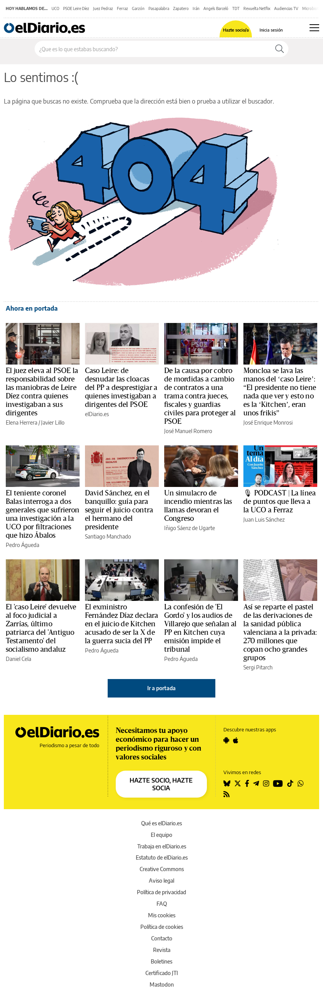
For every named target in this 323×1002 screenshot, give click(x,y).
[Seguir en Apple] (235, 740)
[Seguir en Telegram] (256, 783)
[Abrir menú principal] (314, 27)
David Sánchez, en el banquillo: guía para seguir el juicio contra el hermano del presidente (119, 510)
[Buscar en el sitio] (153, 49)
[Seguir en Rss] (226, 794)
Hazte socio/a (236, 30)
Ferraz (122, 8)
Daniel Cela (18, 659)
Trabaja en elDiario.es (161, 846)
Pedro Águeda (22, 545)
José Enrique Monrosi (268, 422)
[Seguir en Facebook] (247, 783)
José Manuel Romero (188, 431)
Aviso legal (161, 880)
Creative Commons (162, 869)
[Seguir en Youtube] (278, 783)
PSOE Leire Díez (76, 8)
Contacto (161, 938)
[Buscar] (279, 49)
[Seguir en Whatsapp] (301, 783)
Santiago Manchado (108, 536)
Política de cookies (161, 926)
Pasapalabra (158, 8)
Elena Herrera (21, 422)
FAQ (162, 903)
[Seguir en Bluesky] (226, 783)
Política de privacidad (161, 892)
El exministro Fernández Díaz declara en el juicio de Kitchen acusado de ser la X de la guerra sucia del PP (121, 624)
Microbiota (311, 8)
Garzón (138, 8)
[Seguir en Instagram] (266, 783)
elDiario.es (97, 414)
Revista (161, 950)
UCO (55, 8)
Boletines (161, 961)
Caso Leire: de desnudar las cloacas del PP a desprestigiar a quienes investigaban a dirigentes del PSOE (121, 387)
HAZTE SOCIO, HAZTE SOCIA (161, 784)
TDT (236, 8)
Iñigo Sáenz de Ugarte (189, 528)
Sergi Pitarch (258, 667)
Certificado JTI (161, 973)
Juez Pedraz (103, 8)
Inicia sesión (271, 30)
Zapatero (181, 8)
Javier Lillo (53, 422)
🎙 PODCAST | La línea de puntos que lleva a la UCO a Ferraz (279, 501)
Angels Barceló (215, 8)
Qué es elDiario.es (161, 823)
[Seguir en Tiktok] (290, 783)
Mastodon (162, 984)
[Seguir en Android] (226, 740)
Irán (196, 8)
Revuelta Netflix (256, 8)
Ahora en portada (32, 308)
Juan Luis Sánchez (264, 519)
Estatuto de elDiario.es (162, 857)
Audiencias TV (286, 8)
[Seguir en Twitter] (237, 783)
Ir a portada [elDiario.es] (161, 688)
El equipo (161, 834)
